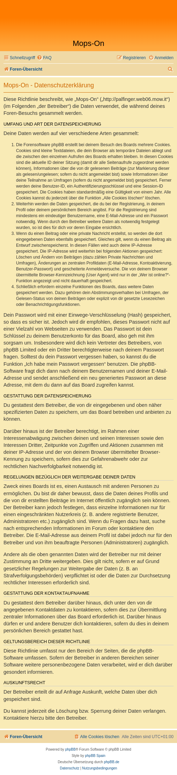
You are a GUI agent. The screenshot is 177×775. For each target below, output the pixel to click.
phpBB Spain (95, 756)
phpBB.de (111, 762)
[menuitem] (44, 58)
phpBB (70, 749)
